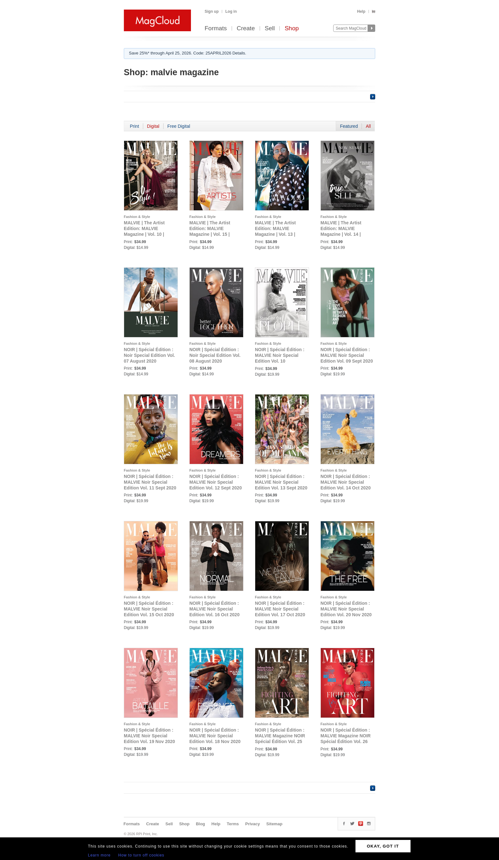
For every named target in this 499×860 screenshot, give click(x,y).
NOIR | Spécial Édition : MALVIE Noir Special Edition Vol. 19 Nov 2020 (149, 735)
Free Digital (178, 126)
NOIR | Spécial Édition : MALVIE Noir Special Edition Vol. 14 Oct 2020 (345, 482)
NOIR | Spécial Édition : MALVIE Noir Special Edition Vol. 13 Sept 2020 (281, 482)
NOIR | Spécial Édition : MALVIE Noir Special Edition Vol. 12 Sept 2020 (215, 482)
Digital (153, 126)
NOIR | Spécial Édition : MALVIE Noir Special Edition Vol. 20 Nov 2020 (346, 609)
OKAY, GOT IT (383, 846)
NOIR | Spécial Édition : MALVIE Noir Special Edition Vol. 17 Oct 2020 (280, 609)
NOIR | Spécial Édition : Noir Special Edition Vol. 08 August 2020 (215, 355)
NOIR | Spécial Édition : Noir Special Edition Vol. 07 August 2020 (149, 355)
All (368, 126)
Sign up (212, 11)
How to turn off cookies (141, 855)
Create (246, 28)
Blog (200, 823)
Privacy (252, 823)
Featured (349, 126)
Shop (292, 28)
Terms (233, 823)
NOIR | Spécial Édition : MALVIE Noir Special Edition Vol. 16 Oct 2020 (214, 609)
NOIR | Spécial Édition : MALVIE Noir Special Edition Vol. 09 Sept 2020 (346, 355)
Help (361, 11)
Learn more (99, 855)
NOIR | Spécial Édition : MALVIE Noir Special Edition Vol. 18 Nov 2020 (215, 735)
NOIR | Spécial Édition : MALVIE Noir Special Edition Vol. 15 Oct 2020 (149, 609)
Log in (231, 11)
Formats (216, 28)
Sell (270, 28)
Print (134, 126)
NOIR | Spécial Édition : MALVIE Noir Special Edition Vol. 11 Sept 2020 (150, 482)
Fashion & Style (137, 217)
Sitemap (274, 823)
